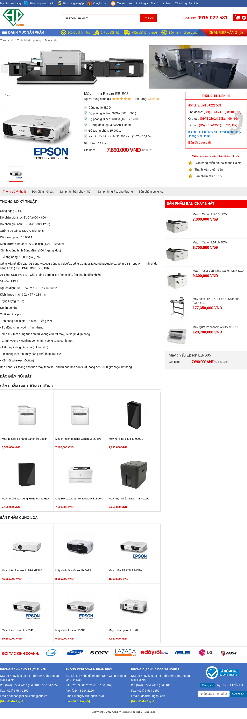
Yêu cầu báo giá (138, 3)
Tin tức (117, 4)
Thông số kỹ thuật (14, 191)
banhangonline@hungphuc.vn (28, 696)
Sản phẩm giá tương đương (115, 191)
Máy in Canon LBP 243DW (210, 242)
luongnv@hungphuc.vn (89, 696)
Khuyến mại (97, 3)
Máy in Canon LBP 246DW (210, 214)
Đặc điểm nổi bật (43, 191)
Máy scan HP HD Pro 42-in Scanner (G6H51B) (216, 300)
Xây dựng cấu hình (186, 3)
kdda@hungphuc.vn (152, 696)
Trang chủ (6, 40)
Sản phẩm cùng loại (151, 191)
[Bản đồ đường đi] (200, 142)
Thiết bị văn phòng (29, 40)
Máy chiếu (51, 40)
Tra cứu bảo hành (161, 3)
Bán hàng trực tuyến (39, 3)
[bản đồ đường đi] (12, 701)
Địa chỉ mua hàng (10, 3)
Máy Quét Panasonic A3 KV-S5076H (216, 327)
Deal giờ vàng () (226, 32)
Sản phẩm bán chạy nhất (75, 191)
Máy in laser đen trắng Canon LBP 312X (218, 270)
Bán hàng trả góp (70, 3)
